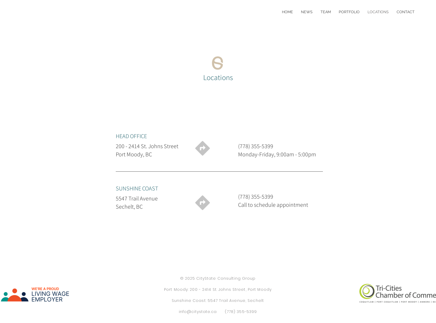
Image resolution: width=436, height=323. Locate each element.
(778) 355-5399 (241, 311)
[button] (349, 11)
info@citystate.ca (198, 311)
